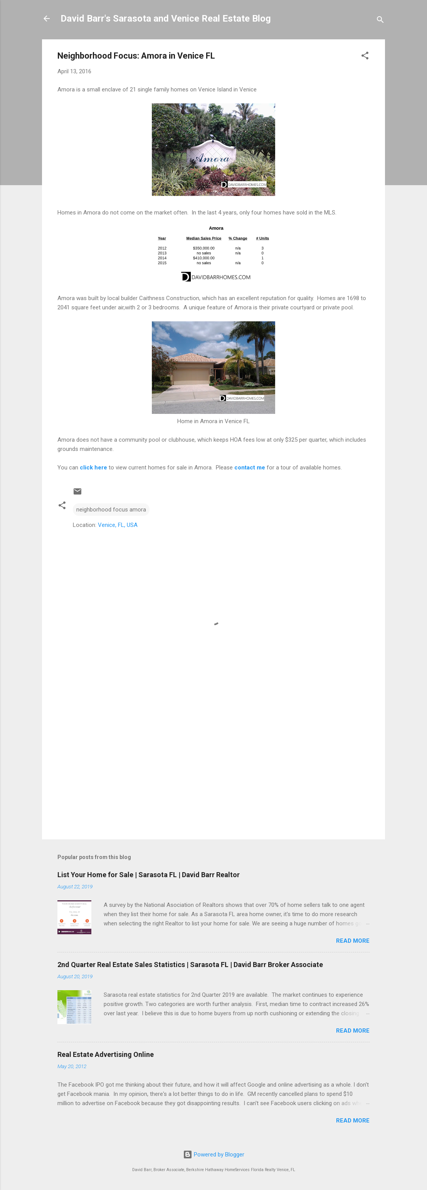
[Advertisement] (213, 768)
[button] (365, 57)
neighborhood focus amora (111, 509)
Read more (353, 940)
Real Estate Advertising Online (105, 1054)
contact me (249, 467)
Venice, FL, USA (118, 525)
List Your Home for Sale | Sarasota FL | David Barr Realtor (148, 875)
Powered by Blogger (213, 1154)
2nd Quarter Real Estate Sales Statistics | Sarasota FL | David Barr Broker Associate (190, 964)
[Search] (380, 21)
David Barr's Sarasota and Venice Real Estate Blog (166, 18)
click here (93, 467)
